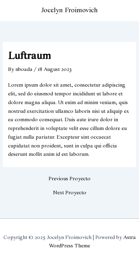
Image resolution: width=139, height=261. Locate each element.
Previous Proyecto (69, 179)
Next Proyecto (69, 193)
